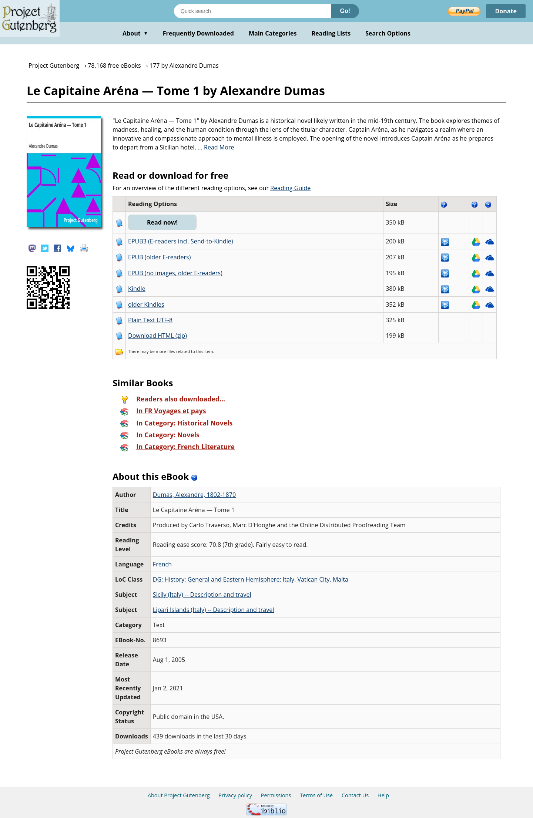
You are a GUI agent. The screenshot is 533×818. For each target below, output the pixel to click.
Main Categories (273, 33)
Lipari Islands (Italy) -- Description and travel (213, 610)
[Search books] (252, 11)
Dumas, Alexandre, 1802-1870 (194, 495)
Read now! (162, 222)
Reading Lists (331, 33)
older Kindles (146, 304)
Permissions (276, 795)
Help (383, 795)
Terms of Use (316, 795)
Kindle (136, 289)
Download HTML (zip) (157, 335)
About (135, 33)
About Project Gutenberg (179, 795)
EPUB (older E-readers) (159, 257)
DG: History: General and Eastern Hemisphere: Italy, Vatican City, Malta (250, 579)
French (162, 564)
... (216, 147)
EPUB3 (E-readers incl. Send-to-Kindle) (180, 241)
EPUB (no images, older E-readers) (175, 273)
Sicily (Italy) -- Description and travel (202, 594)
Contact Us (355, 795)
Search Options (387, 33)
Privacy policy (235, 795)
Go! (345, 11)
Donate (506, 11)
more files (165, 351)
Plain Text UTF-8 (150, 320)
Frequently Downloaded (198, 33)
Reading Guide (290, 188)
